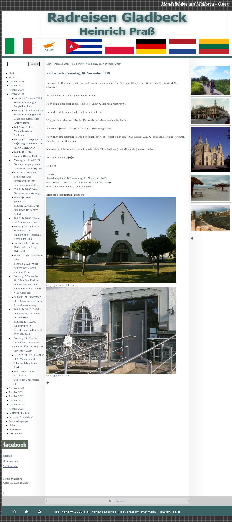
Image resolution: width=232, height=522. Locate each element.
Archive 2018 (16, 89)
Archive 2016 (16, 81)
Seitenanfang (116, 500)
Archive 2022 (16, 396)
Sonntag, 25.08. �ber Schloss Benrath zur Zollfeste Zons (26, 267)
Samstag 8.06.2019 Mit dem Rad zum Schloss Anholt (26, 209)
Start (11, 73)
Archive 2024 (16, 404)
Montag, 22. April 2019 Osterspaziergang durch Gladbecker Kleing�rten (28, 164)
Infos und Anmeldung (21, 417)
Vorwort (13, 77)
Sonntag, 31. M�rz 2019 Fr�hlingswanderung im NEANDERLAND (28, 143)
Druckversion (10, 461)
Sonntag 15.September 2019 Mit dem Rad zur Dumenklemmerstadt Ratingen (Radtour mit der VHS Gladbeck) (28, 284)
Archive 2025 (16, 408)
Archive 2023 (16, 400)
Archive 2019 (16, 93)
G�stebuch (15, 433)
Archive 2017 (16, 85)
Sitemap (7, 455)
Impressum (15, 429)
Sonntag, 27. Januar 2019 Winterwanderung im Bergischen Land (28, 102)
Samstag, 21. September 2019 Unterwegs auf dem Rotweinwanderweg (28, 301)
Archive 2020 (16, 388)
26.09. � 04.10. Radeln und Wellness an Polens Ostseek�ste (27, 313)
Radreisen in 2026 (19, 412)
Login (6, 473)
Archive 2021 (16, 392)
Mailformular (10, 466)
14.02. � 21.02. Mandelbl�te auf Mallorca (24, 131)
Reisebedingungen (19, 421)
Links (12, 425)
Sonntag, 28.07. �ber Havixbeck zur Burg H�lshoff (26, 247)
